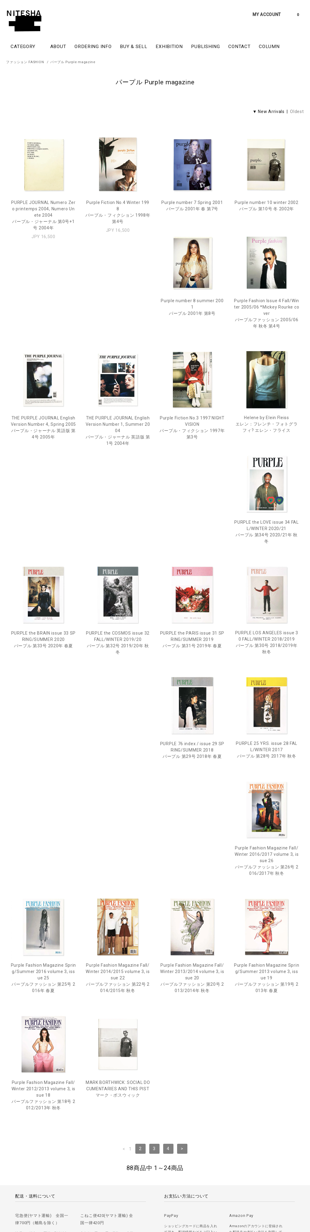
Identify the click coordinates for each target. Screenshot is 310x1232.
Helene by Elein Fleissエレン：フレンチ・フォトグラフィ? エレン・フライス (118, 452)
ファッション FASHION (25, 62)
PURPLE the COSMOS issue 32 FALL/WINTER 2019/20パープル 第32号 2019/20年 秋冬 (43, 566)
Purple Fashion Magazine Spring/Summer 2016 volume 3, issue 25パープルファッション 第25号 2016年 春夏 (192, 680)
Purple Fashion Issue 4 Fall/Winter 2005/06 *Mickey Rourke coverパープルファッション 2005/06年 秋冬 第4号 (117, 341)
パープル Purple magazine (72, 62)
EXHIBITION (169, 46)
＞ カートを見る (176, 1192)
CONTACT (239, 46)
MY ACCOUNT (266, 14)
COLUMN (269, 46)
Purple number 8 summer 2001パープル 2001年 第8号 (43, 335)
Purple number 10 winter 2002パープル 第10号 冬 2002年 (266, 205)
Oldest (297, 111)
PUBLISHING (205, 46)
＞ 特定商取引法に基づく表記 (133, 1192)
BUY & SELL (133, 46)
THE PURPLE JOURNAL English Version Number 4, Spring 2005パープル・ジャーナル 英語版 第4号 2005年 (192, 338)
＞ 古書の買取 (46, 1192)
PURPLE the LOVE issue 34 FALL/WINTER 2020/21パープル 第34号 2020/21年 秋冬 (192, 455)
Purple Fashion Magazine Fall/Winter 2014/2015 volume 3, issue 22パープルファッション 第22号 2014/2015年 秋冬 (266, 680)
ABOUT (58, 46)
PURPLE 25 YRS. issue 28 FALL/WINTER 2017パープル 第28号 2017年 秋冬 (43, 673)
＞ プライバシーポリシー (83, 1192)
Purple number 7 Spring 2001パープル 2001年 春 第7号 (192, 205)
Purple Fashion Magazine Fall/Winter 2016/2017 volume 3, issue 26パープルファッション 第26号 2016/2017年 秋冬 (118, 680)
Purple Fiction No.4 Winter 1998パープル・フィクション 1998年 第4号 (117, 212)
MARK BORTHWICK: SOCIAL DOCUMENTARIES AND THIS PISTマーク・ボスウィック (266, 791)
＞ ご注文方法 (17, 1192)
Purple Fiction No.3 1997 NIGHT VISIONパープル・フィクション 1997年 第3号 (43, 455)
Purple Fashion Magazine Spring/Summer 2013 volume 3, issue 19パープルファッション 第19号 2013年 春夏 (117, 797)
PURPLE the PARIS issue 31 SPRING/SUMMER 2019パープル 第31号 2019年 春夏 (118, 563)
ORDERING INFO (92, 46)
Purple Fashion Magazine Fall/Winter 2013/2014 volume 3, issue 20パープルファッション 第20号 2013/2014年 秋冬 (43, 797)
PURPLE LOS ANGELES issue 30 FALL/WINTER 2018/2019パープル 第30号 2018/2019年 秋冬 (192, 566)
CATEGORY (26, 46)
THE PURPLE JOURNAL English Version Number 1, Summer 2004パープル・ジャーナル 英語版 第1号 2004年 (266, 341)
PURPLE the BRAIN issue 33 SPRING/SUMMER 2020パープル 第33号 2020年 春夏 (266, 452)
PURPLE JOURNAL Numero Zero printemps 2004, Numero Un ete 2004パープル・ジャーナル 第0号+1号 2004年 (43, 215)
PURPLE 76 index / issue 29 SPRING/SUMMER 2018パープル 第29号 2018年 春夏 (266, 563)
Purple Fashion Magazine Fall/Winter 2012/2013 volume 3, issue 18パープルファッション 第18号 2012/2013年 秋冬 (192, 797)
